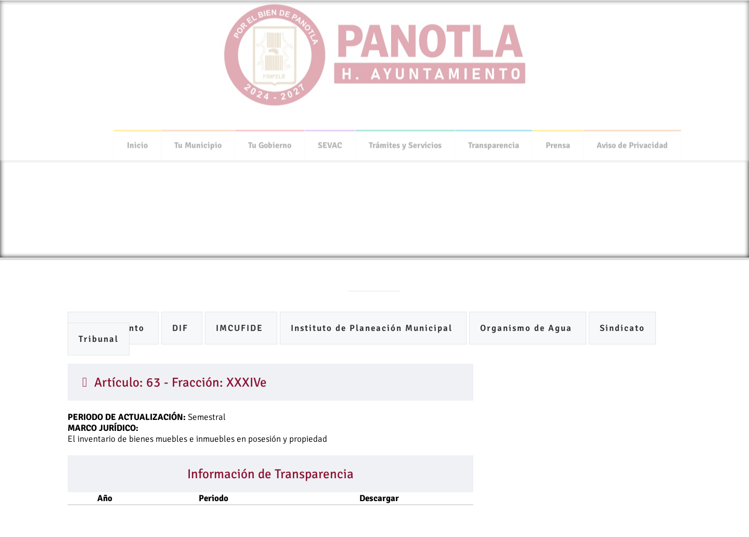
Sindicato (622, 328)
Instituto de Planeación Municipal (373, 328)
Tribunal (99, 339)
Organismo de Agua (527, 328)
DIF (181, 328)
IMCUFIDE (241, 328)
